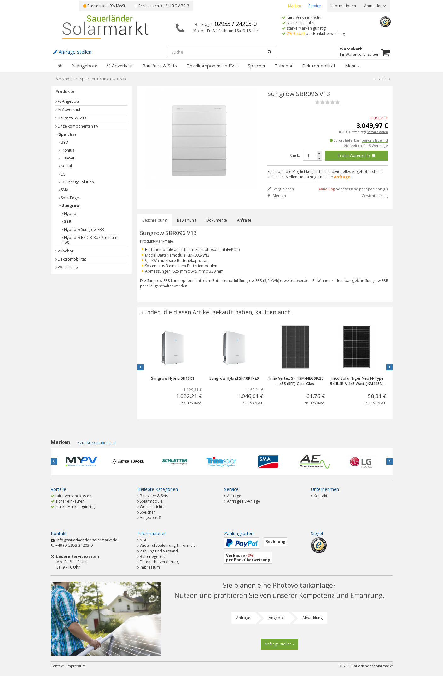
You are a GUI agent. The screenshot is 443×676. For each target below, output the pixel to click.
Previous (140, 367)
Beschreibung (154, 220)
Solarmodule (151, 501)
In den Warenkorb (356, 155)
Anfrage (244, 220)
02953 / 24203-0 (236, 23)
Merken (276, 195)
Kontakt (319, 496)
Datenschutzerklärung (159, 561)
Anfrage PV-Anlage (242, 501)
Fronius (66, 150)
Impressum (150, 567)
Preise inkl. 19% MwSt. (104, 6)
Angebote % (151, 517)
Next (389, 367)
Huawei (66, 158)
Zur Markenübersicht (98, 442)
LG (62, 174)
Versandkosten (377, 132)
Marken (294, 6)
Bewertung (186, 220)
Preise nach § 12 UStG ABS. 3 (161, 6)
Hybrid (69, 213)
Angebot (276, 618)
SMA (63, 190)
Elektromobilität (318, 66)
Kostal (65, 166)
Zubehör (284, 66)
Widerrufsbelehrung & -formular (168, 545)
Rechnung (275, 541)
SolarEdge (69, 197)
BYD (63, 142)
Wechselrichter (153, 506)
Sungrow (69, 205)
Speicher (256, 66)
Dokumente (216, 220)
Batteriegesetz (153, 556)
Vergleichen (280, 189)
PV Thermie (66, 267)
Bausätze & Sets (159, 66)
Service (314, 6)
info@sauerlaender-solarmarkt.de (86, 540)
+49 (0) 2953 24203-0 (74, 545)
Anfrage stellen (279, 644)
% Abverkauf (120, 66)
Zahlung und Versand (159, 551)
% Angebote (84, 66)
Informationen (343, 6)
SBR (66, 221)
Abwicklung (312, 618)
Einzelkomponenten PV (212, 66)
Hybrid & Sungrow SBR (83, 229)
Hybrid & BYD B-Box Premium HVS (89, 240)
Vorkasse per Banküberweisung (248, 558)
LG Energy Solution (76, 182)
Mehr (352, 66)
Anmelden (375, 6)
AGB (144, 540)
